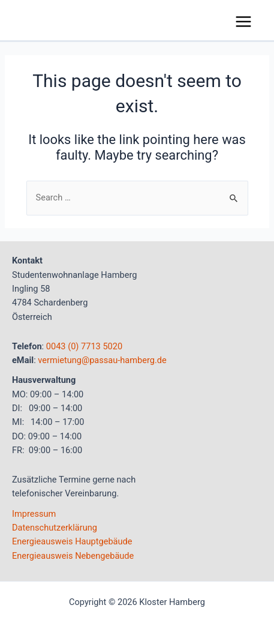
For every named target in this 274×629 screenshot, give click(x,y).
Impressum (34, 513)
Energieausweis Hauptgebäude (72, 541)
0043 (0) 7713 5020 (84, 346)
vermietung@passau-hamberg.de (102, 360)
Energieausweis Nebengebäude (73, 555)
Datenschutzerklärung (54, 527)
